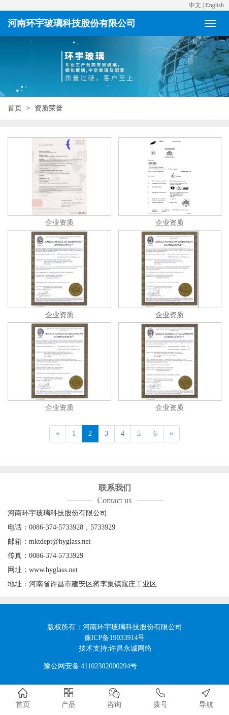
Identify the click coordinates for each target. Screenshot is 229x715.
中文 (195, 5)
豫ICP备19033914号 (114, 638)
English (214, 5)
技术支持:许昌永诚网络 (115, 648)
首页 (15, 108)
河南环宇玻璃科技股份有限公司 (72, 23)
